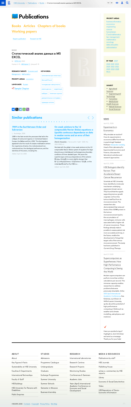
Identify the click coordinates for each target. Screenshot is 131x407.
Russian (25, 84)
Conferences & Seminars (80, 375)
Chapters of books (52, 26)
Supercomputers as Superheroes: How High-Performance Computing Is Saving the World (113, 265)
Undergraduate (47, 366)
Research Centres (77, 362)
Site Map (54, 404)
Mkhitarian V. (25, 64)
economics (110, 24)
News (106, 119)
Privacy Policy (45, 404)
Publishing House (105, 366)
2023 (108, 66)
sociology (110, 42)
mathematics (111, 39)
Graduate (44, 371)
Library (101, 377)
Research (75, 354)
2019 (113, 69)
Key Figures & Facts (19, 362)
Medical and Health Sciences (112, 102)
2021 (117, 66)
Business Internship (48, 392)
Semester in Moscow (49, 388)
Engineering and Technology (113, 94)
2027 (116, 61)
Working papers (24, 31)
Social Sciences (114, 109)
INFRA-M (18, 61)
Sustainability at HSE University (24, 366)
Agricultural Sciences (111, 89)
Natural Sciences (115, 106)
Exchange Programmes (50, 375)
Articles (29, 26)
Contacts (27, 404)
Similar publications (27, 117)
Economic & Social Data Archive (111, 381)
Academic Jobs (76, 379)
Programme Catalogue (50, 362)
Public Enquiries (18, 394)
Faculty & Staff (18, 379)
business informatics (113, 21)
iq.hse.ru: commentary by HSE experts (110, 372)
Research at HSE (35, 39)
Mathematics (26, 74)
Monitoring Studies (77, 371)
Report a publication (19, 39)
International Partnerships (22, 375)
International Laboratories (80, 358)
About (15, 354)
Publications (33, 16)
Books (16, 26)
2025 (112, 64)
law (107, 37)
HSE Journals (104, 362)
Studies (45, 354)
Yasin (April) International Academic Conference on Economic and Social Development (80, 387)
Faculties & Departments (22, 371)
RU (109, 3)
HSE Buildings (17, 383)
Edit (124, 403)
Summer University (48, 379)
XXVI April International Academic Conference (112, 294)
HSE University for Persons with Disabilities (24, 389)
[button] (38, 121)
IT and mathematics (113, 34)
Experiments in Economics (110, 129)
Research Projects (77, 366)
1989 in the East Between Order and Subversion (29, 128)
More (108, 72)
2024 (117, 64)
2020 (108, 69)
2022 (112, 66)
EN (111, 3)
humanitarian (111, 32)
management (114, 37)
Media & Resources (109, 354)
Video (101, 386)
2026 (108, 64)
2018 (117, 69)
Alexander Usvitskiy (118, 144)
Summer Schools (47, 383)
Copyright (35, 404)
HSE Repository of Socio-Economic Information (109, 391)
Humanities (113, 99)
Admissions (45, 358)
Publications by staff (107, 358)
